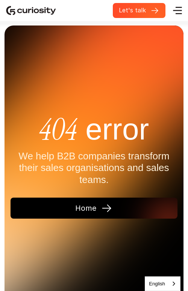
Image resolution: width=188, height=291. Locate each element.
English (157, 283)
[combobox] (162, 283)
